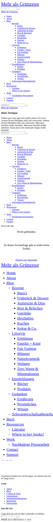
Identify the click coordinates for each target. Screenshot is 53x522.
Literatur (15, 88)
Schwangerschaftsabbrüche (23, 81)
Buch (8, 83)
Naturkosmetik (23, 57)
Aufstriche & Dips (25, 31)
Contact (9, 98)
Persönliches (22, 76)
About (9, 18)
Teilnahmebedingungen (16, 498)
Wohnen (20, 59)
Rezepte (15, 23)
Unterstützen (12, 496)
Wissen (20, 79)
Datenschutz (11, 503)
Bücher (20, 67)
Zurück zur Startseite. (26, 259)
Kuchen (20, 40)
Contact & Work (13, 493)
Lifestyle (16, 45)
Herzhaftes (22, 38)
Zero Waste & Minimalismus (29, 62)
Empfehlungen (18, 64)
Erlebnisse (21, 47)
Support (9, 100)
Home (9, 16)
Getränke (21, 35)
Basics (20, 26)
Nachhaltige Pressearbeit (22, 95)
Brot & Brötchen (24, 33)
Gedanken (16, 71)
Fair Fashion (22, 52)
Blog (8, 21)
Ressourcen (11, 86)
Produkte (21, 69)
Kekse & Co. (22, 43)
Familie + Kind (23, 50)
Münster (20, 55)
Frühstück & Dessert (26, 28)
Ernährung (21, 74)
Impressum (11, 501)
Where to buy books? (21, 91)
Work (8, 93)
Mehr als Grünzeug (20, 4)
